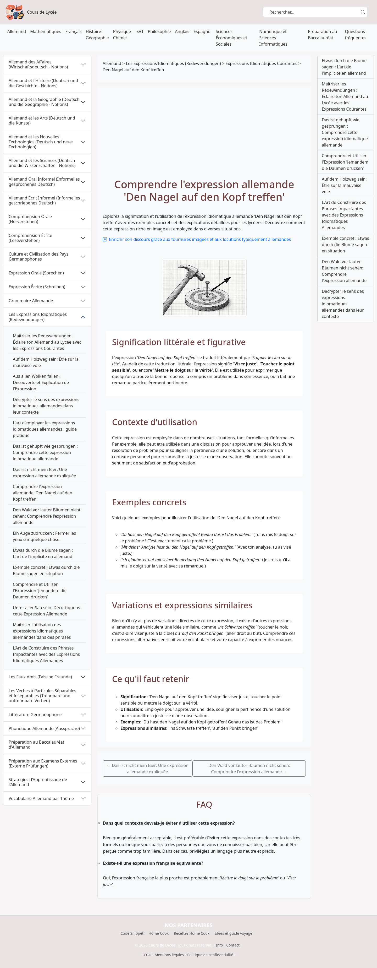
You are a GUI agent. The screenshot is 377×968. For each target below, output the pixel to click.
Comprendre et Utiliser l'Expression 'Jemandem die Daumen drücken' (39, 590)
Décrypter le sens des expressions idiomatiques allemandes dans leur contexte (46, 406)
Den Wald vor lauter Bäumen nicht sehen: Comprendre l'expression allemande (46, 516)
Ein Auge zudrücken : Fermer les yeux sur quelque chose (44, 536)
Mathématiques (45, 31)
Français (73, 31)
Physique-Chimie (122, 35)
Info (219, 945)
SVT (139, 31)
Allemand (16, 31)
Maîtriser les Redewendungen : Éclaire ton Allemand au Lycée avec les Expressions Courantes (47, 342)
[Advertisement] (204, 130)
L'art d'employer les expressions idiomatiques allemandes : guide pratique (45, 429)
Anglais (182, 31)
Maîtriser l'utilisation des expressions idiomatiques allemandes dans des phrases (42, 631)
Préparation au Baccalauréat (322, 35)
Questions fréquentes (356, 35)
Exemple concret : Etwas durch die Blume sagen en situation (46, 570)
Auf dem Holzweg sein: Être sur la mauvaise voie (46, 362)
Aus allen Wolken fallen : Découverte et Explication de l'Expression (41, 382)
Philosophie (159, 31)
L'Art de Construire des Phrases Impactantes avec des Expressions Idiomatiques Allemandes (46, 654)
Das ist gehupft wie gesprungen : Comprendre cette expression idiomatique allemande (45, 452)
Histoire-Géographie (97, 35)
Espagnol (202, 31)
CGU (147, 954)
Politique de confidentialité (210, 954)
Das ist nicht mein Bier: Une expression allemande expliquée (44, 473)
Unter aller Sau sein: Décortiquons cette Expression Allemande (46, 611)
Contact (233, 945)
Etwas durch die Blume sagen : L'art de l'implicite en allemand (43, 553)
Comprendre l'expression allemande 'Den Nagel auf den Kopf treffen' (42, 493)
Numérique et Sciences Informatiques (273, 38)
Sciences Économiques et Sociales (231, 38)
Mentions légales (169, 954)
